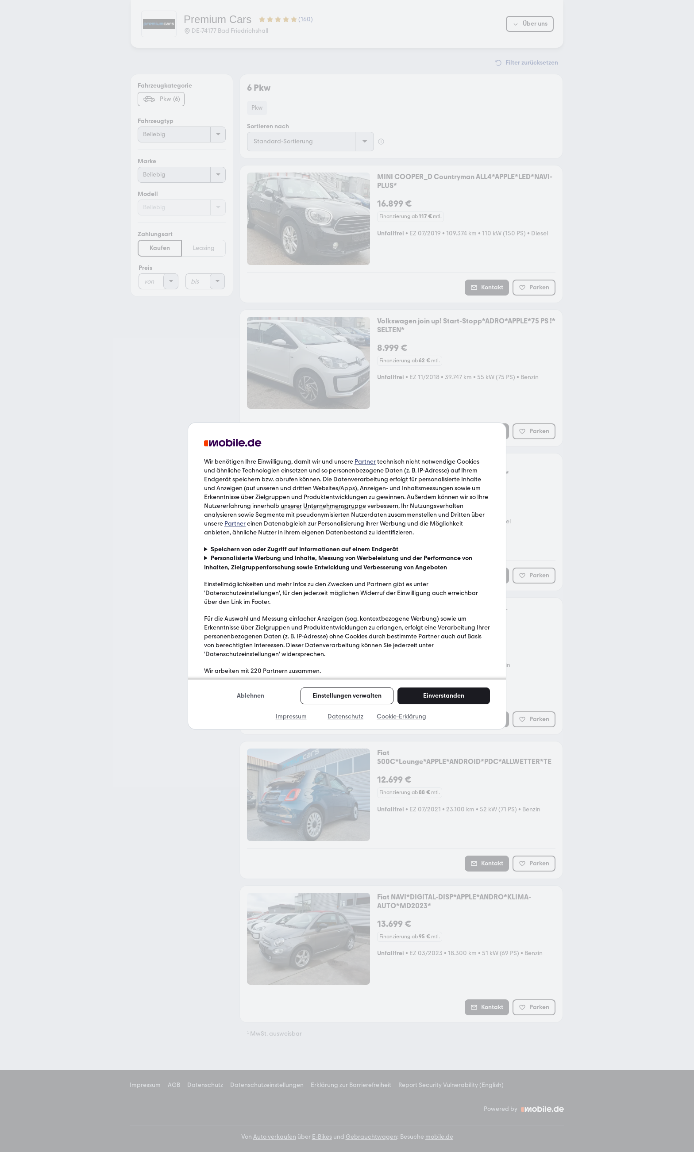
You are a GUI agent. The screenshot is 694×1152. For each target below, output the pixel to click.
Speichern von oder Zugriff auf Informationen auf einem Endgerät (304, 549)
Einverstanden (443, 695)
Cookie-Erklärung (401, 716)
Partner (365, 461)
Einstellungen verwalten (347, 695)
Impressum (291, 716)
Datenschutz (345, 716)
